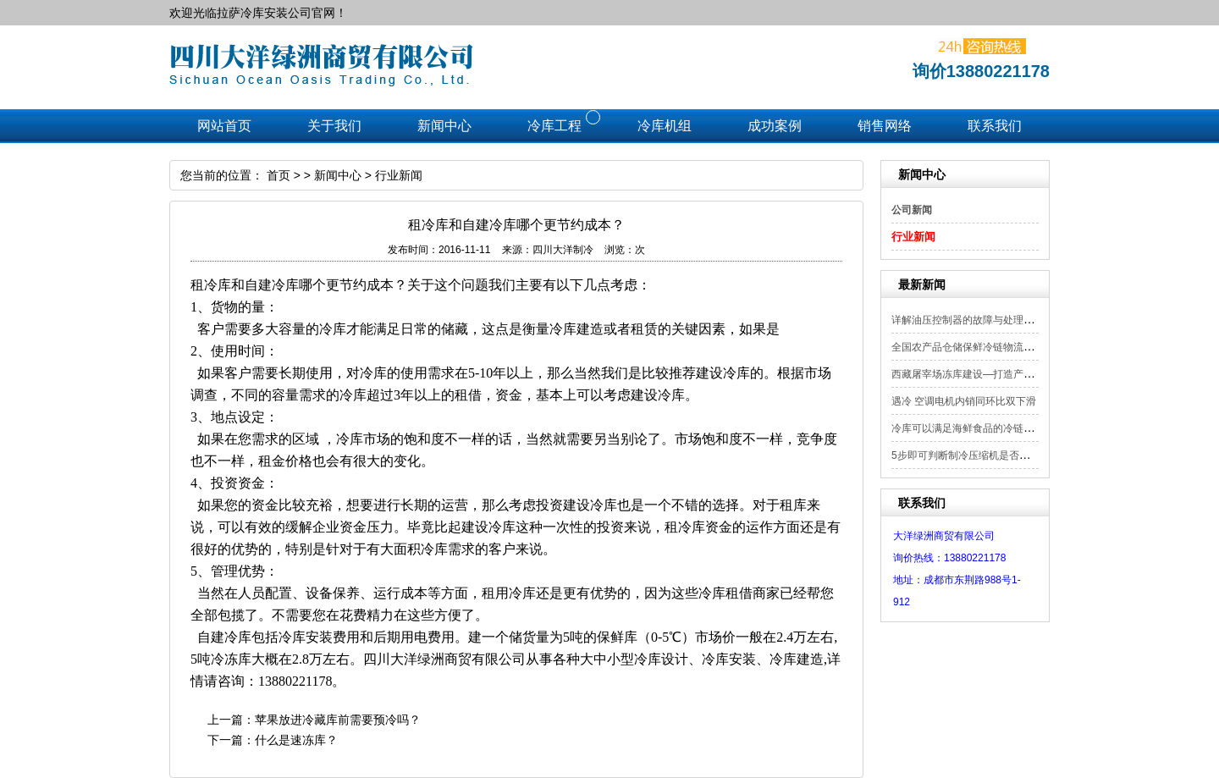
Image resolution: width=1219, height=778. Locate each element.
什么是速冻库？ (296, 740)
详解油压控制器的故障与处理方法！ (972, 320)
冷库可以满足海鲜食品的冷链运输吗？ (977, 428)
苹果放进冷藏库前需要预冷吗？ (338, 719)
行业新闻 (913, 236)
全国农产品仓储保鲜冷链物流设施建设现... (987, 347)
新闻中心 (337, 175)
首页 (278, 175)
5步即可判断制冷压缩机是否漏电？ (970, 455)
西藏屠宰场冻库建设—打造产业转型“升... (983, 374)
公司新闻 (911, 210)
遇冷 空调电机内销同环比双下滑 (963, 401)
